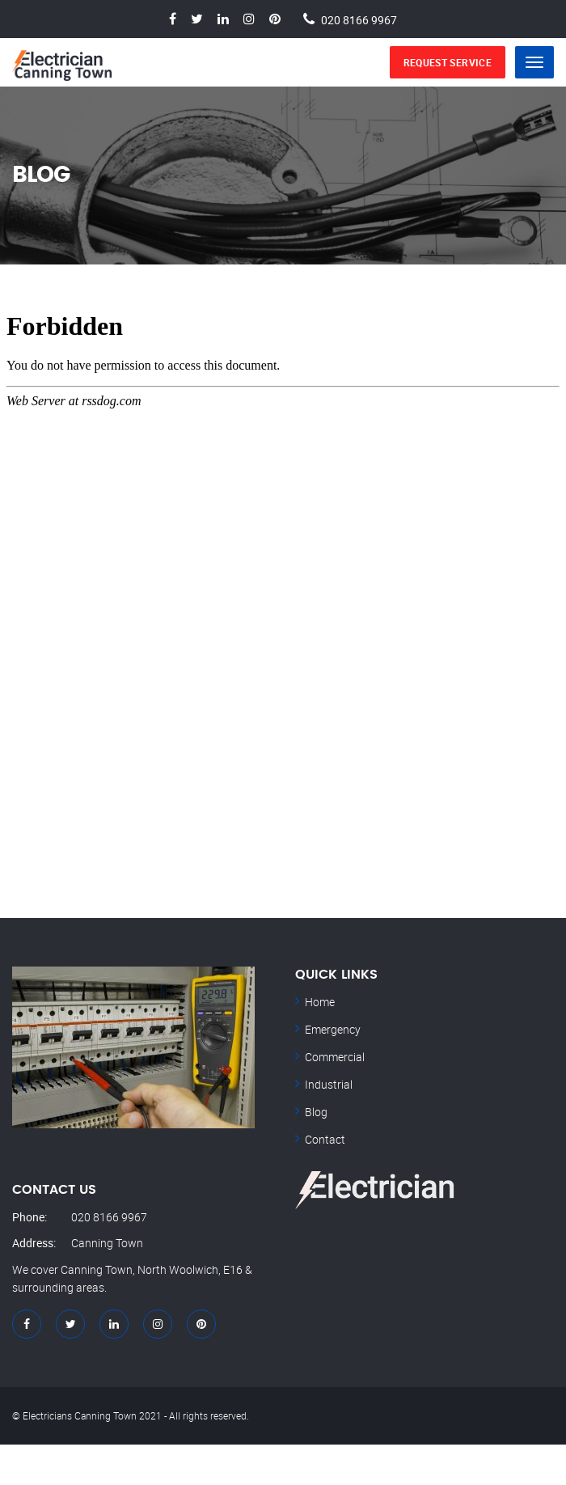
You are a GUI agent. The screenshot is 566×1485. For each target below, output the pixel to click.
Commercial (335, 1056)
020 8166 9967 (359, 19)
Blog (316, 1111)
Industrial (329, 1084)
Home (320, 1001)
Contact (325, 1139)
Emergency (333, 1029)
